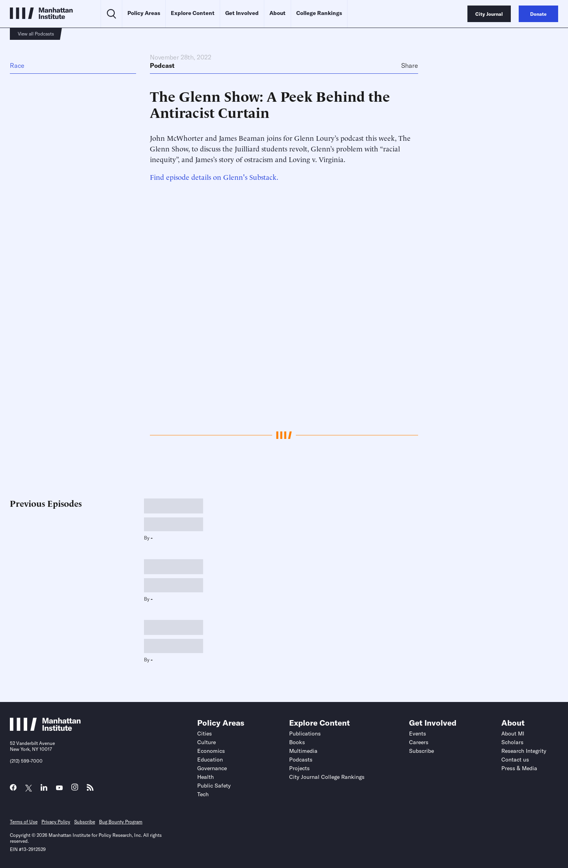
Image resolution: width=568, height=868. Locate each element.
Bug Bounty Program (120, 822)
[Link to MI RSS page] (90, 789)
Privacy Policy (55, 822)
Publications (305, 733)
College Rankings (319, 13)
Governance (212, 768)
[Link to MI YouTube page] (59, 788)
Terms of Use (23, 822)
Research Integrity (523, 750)
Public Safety (214, 785)
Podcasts (300, 759)
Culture (206, 742)
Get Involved (242, 13)
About (277, 13)
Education (210, 759)
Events (417, 733)
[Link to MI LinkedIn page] (44, 789)
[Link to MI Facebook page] (13, 789)
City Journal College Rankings (326, 776)
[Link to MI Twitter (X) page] (28, 788)
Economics (211, 750)
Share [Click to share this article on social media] (409, 65)
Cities (204, 733)
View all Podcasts (36, 34)
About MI (512, 733)
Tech (203, 794)
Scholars (512, 742)
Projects (299, 768)
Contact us (515, 759)
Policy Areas (143, 13)
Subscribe (421, 750)
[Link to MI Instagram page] (74, 789)
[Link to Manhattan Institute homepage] (45, 729)
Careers (418, 742)
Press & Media (519, 768)
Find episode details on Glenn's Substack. (214, 176)
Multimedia (303, 750)
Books (297, 742)
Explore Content (193, 13)
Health (205, 776)
